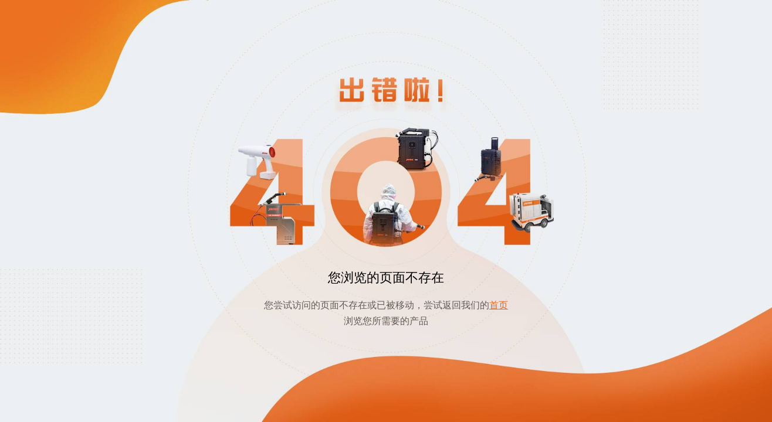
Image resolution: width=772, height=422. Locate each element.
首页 (498, 305)
